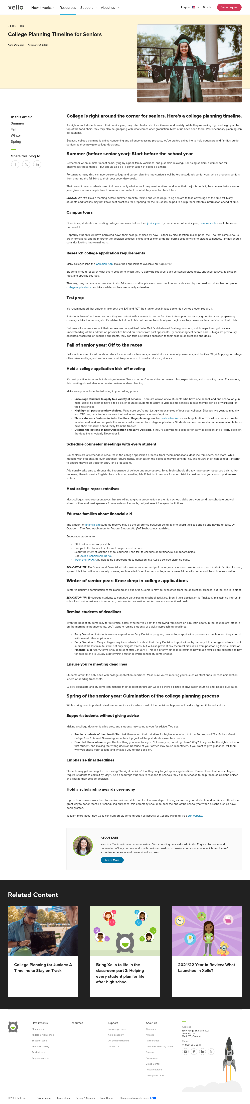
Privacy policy (44, 1098)
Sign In (207, 7)
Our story (151, 1029)
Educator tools (39, 1040)
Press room (152, 1058)
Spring (16, 141)
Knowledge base (117, 1029)
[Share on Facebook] (15, 164)
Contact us (114, 1046)
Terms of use (64, 1098)
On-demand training (118, 1040)
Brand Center (153, 1063)
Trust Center (107, 1098)
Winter (16, 135)
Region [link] (185, 7)
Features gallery (40, 1046)
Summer (17, 123)
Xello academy (116, 1034)
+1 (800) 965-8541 (191, 1044)
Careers (150, 1052)
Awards (150, 1034)
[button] (190, 7)
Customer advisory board (159, 1046)
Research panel (154, 1069)
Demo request (229, 7)
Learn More (112, 860)
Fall (13, 129)
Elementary (38, 1029)
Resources (68, 7)
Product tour (38, 1052)
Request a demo (40, 1058)
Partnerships (152, 1040)
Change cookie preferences (138, 1098)
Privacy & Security (85, 1098)
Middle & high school (43, 1034)
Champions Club (155, 1075)
